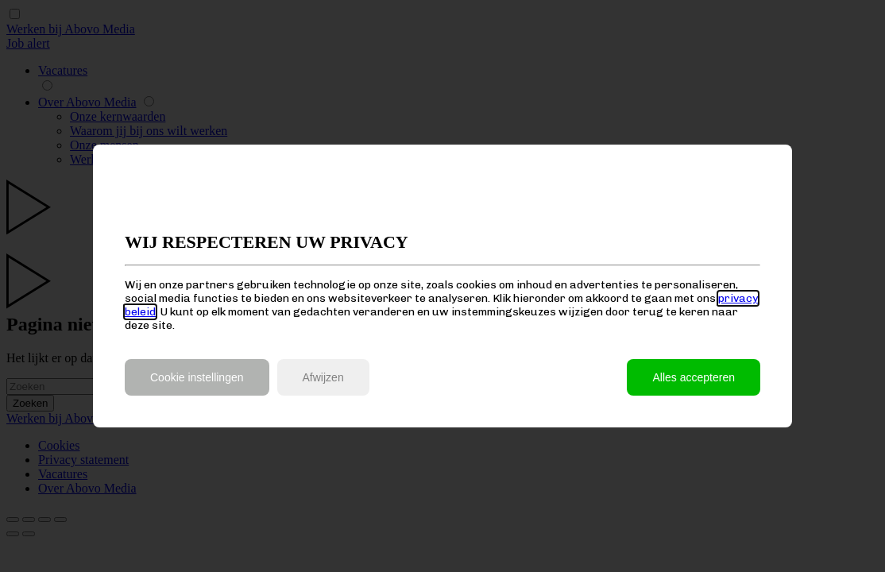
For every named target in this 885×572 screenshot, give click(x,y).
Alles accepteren (693, 377)
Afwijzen (323, 377)
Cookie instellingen (197, 377)
